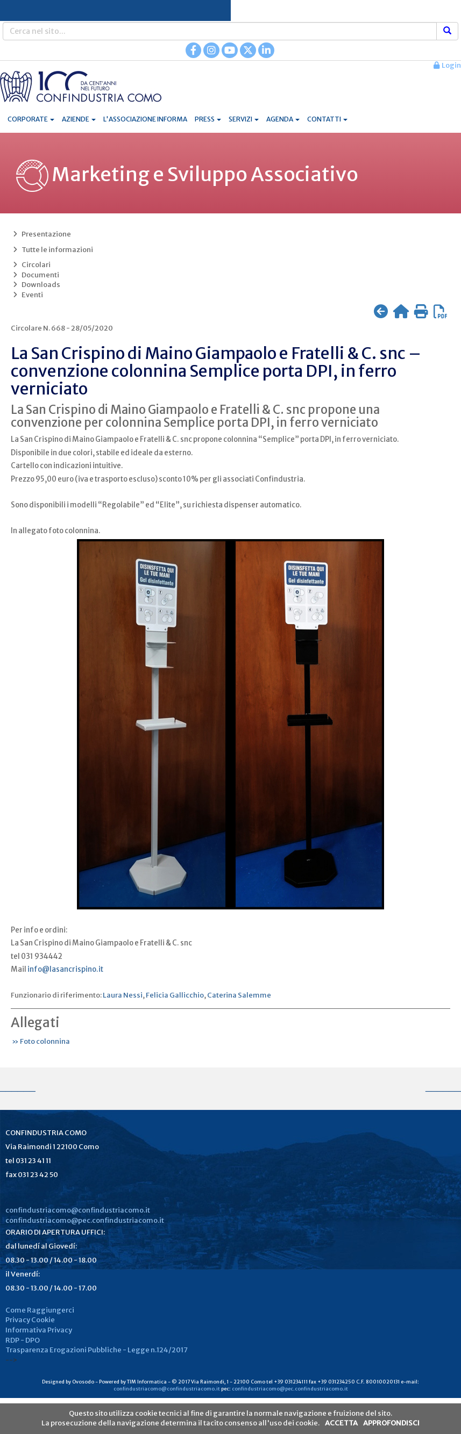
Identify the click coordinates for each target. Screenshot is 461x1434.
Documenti (35, 274)
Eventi (27, 294)
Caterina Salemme (239, 995)
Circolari (31, 264)
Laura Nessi (123, 995)
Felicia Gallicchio (175, 995)
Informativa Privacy (38, 1330)
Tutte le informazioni (52, 249)
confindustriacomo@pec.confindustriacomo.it (84, 1220)
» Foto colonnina (40, 1041)
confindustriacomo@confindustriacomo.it (77, 1210)
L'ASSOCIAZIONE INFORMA (145, 119)
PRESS (208, 119)
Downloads (35, 284)
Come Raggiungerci (39, 1310)
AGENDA (283, 119)
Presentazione (41, 234)
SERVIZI (244, 119)
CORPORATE (31, 119)
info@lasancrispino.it (65, 969)
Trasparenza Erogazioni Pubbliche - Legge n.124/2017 (96, 1349)
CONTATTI (327, 119)
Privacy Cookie (30, 1319)
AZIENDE (79, 119)
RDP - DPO (22, 1340)
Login (447, 65)
